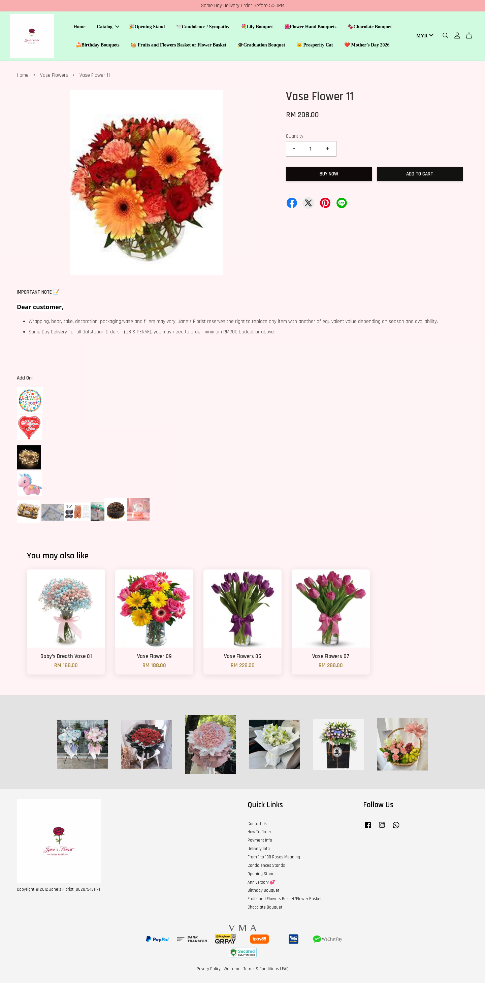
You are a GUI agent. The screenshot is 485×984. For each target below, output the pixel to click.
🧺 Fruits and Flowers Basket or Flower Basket (178, 45)
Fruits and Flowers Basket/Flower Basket (285, 900)
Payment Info (260, 841)
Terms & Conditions (261, 970)
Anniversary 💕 (261, 883)
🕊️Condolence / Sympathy (203, 27)
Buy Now (329, 175)
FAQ (285, 970)
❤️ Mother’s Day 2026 (367, 45)
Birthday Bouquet (263, 891)
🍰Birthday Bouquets (98, 45)
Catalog (108, 27)
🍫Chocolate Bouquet (370, 27)
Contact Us (257, 824)
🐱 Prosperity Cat (314, 45)
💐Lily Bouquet (257, 27)
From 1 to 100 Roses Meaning (274, 858)
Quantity (294, 137)
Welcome (232, 970)
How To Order (259, 832)
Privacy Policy (209, 970)
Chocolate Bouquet (265, 908)
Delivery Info (259, 849)
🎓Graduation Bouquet (261, 45)
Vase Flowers (54, 76)
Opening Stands (262, 875)
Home (79, 27)
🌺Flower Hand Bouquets (310, 27)
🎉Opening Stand (147, 27)
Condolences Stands (266, 866)
